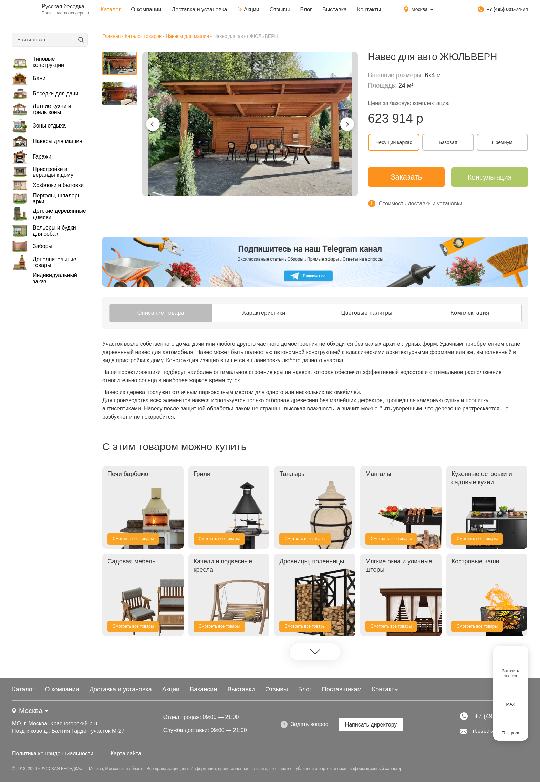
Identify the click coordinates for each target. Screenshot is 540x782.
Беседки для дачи (45, 93)
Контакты (369, 9)
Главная (111, 36)
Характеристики (263, 313)
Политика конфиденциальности (52, 753)
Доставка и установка (199, 9)
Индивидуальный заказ (55, 278)
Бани (28, 78)
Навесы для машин (47, 141)
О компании (146, 9)
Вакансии (203, 689)
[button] (153, 124)
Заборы (32, 246)
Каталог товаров (143, 36)
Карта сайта (126, 753)
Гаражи (31, 157)
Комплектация (470, 313)
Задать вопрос (304, 724)
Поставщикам (342, 689)
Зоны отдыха (39, 125)
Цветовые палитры (366, 313)
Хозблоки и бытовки (48, 185)
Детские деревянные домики (49, 213)
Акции (248, 9)
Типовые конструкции (38, 61)
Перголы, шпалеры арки (47, 198)
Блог (306, 9)
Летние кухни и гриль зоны (41, 109)
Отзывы (280, 9)
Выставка (334, 9)
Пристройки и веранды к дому (42, 172)
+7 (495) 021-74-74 (503, 9)
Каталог (111, 9)
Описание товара (160, 313)
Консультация (489, 177)
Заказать (406, 177)
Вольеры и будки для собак (44, 230)
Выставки (241, 689)
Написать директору (371, 725)
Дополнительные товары (44, 262)
